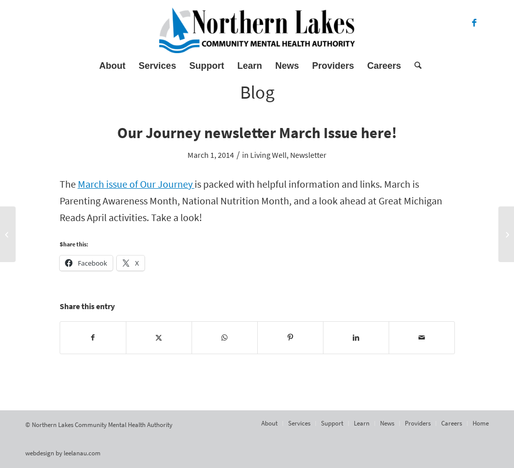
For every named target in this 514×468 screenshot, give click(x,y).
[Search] (415, 65)
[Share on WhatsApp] (224, 338)
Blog (257, 92)
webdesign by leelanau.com (63, 453)
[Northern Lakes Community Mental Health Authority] (257, 30)
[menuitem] (112, 65)
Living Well (268, 155)
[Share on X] (159, 338)
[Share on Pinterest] (290, 338)
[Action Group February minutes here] (8, 234)
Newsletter (308, 155)
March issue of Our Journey (136, 184)
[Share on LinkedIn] (356, 338)
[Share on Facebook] (93, 338)
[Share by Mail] (421, 338)
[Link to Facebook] (474, 22)
